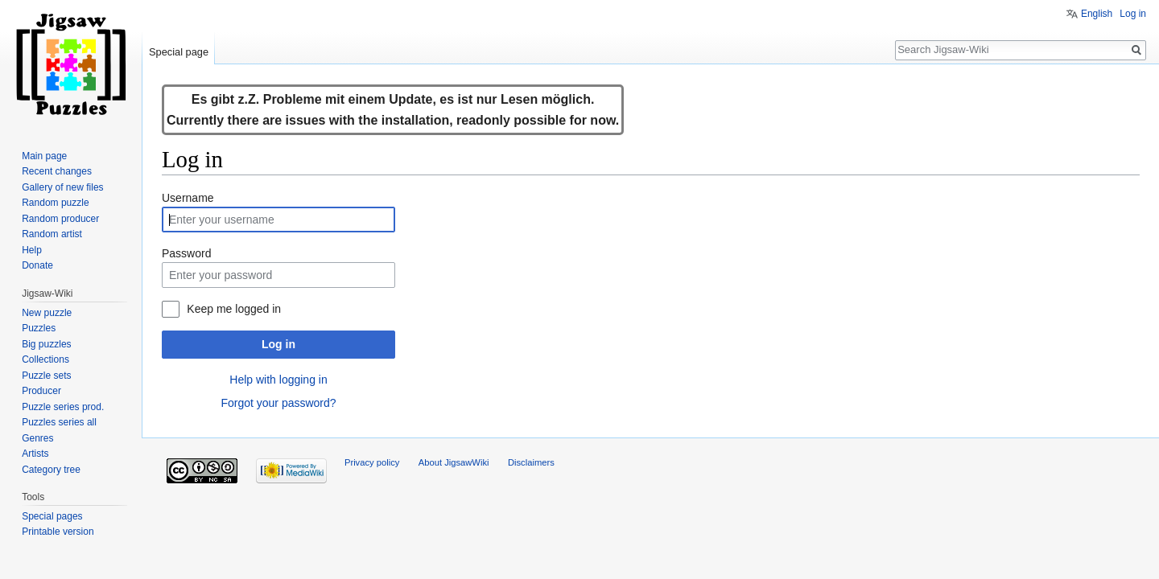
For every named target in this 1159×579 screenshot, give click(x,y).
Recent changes (57, 171)
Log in (278, 344)
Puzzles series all (59, 422)
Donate (37, 265)
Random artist (52, 234)
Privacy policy (371, 462)
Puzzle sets (46, 375)
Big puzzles (46, 344)
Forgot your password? (278, 402)
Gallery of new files (62, 187)
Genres (37, 438)
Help (32, 250)
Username (188, 197)
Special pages (52, 516)
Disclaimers (531, 462)
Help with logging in (278, 379)
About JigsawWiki (454, 462)
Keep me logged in (234, 308)
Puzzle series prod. (63, 407)
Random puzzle (55, 202)
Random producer (60, 218)
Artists (35, 453)
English (1096, 13)
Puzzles (39, 328)
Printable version (57, 531)
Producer (41, 390)
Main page (44, 156)
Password (186, 253)
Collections (45, 359)
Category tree (51, 469)
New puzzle (47, 312)
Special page (178, 52)
